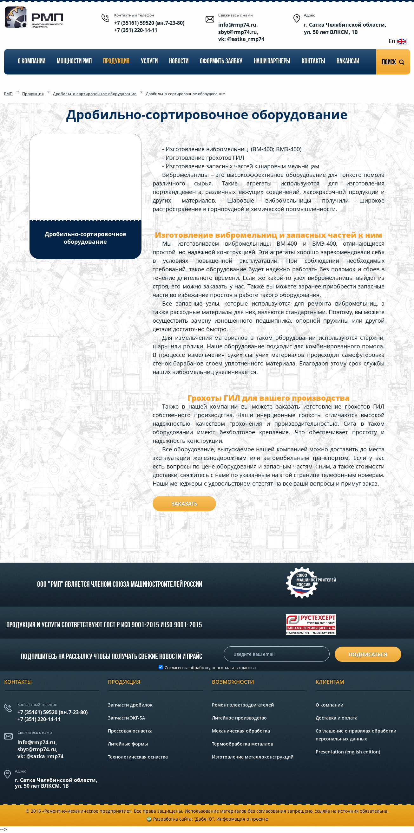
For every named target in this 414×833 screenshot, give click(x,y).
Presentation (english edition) (348, 752)
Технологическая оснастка (138, 757)
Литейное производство (239, 718)
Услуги (149, 61)
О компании (31, 61)
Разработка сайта (172, 819)
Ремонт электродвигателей (243, 705)
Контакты (313, 61)
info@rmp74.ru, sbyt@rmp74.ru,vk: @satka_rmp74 (40, 749)
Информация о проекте (242, 819)
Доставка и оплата (337, 718)
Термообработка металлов (242, 744)
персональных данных (234, 667)
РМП (8, 94)
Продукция (116, 61)
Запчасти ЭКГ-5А (126, 718)
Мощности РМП (74, 61)
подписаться (368, 654)
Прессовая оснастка (130, 731)
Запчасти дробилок (130, 705)
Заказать (184, 503)
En (397, 41)
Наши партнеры (272, 61)
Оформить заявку (221, 61)
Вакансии (348, 61)
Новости (178, 61)
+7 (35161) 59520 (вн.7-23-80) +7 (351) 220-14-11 (149, 26)
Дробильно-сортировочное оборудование (94, 94)
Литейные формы (128, 744)
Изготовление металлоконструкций (252, 757)
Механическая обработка (241, 731)
